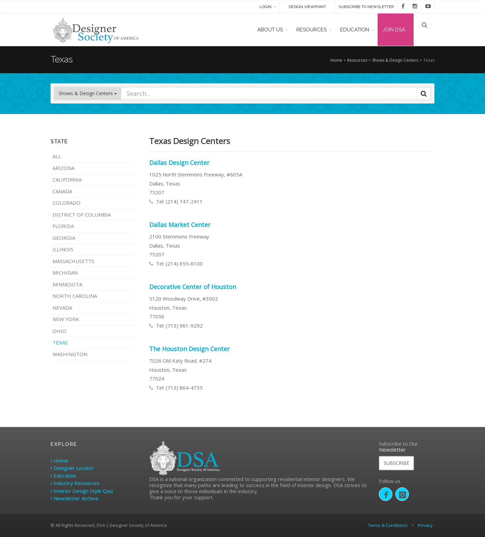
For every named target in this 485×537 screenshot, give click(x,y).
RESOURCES (315, 30)
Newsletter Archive (74, 498)
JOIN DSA (397, 30)
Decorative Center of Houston (192, 287)
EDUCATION (358, 30)
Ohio (59, 331)
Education (63, 475)
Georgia (64, 237)
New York (66, 319)
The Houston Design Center (189, 349)
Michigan (65, 272)
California (67, 179)
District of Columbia (82, 214)
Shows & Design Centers (395, 60)
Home (336, 60)
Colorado (66, 202)
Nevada (62, 307)
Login (265, 6)
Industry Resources (75, 483)
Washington (70, 354)
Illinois (63, 249)
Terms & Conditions (388, 525)
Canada (62, 191)
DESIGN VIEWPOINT (307, 6)
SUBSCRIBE (396, 463)
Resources (357, 60)
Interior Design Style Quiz (82, 490)
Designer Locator (72, 467)
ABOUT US (273, 30)
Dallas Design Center (179, 163)
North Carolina (75, 295)
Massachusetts (73, 261)
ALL (57, 156)
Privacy (425, 525)
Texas (60, 342)
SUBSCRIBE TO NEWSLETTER (366, 6)
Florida (63, 226)
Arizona (63, 168)
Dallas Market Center (180, 225)
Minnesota (67, 284)
